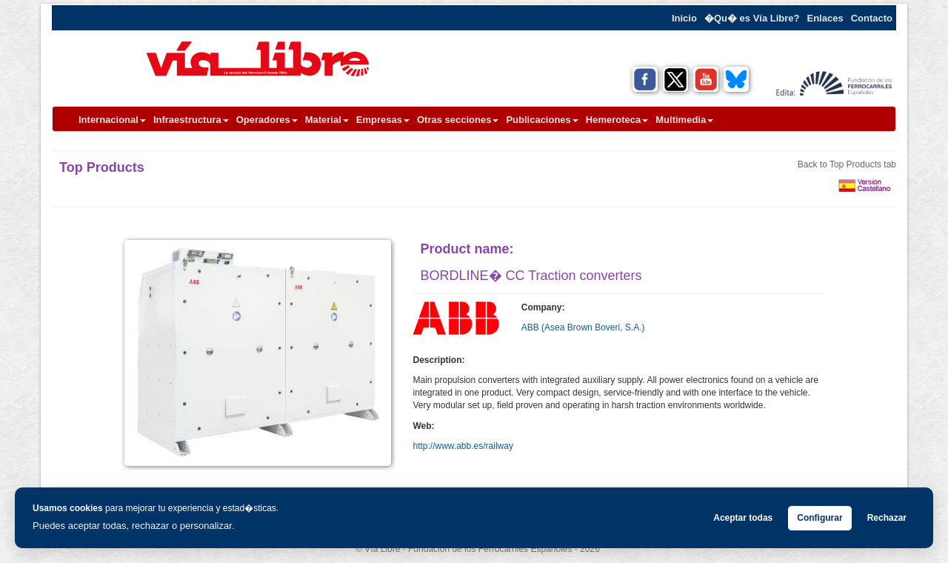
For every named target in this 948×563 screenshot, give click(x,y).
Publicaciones (542, 119)
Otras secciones (457, 119)
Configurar (819, 518)
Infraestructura (191, 119)
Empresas (383, 119)
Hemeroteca (617, 119)
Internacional (112, 119)
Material (327, 119)
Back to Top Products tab (847, 164)
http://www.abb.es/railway (463, 446)
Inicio (684, 18)
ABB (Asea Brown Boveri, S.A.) (583, 327)
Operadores (267, 119)
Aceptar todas (742, 518)
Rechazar (887, 518)
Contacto (871, 18)
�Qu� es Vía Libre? (752, 18)
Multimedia (684, 119)
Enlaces (825, 18)
